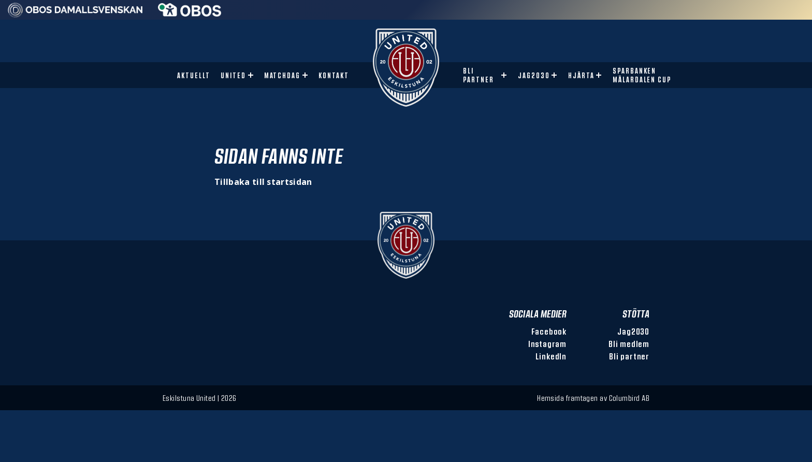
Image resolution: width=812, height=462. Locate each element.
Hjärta (581, 75)
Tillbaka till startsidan (263, 181)
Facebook (549, 331)
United (233, 75)
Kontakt (333, 75)
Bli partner (478, 75)
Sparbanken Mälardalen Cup (642, 75)
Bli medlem (628, 344)
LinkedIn (551, 356)
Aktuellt (193, 75)
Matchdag (282, 75)
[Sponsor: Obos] (190, 13)
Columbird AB (629, 397)
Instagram (547, 344)
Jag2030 (534, 75)
